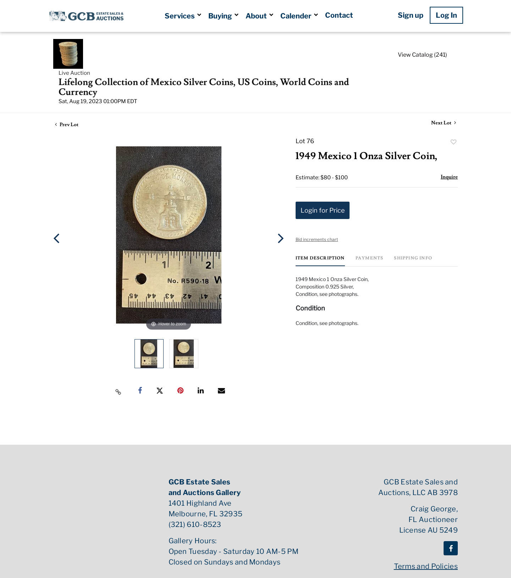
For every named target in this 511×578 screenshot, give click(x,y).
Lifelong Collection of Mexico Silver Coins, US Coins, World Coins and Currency (204, 87)
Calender (299, 16)
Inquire (449, 177)
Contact (339, 15)
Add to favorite (453, 142)
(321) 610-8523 (195, 524)
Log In (446, 15)
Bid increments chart (317, 239)
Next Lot (443, 123)
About (259, 16)
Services (183, 16)
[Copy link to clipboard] (118, 391)
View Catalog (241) (422, 54)
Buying (223, 16)
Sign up (410, 15)
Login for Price (323, 210)
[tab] (320, 261)
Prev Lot (66, 125)
